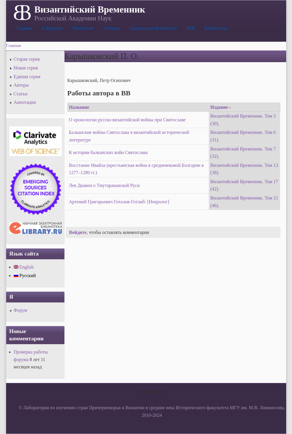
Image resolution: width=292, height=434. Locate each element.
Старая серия (27, 59)
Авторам (111, 28)
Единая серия (27, 76)
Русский (25, 275)
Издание (221, 107)
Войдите (78, 232)
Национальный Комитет (153, 28)
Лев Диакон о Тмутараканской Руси (104, 185)
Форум (20, 310)
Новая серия (26, 67)
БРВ (190, 28)
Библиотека (215, 28)
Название (79, 107)
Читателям (82, 28)
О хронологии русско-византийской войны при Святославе (127, 119)
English (24, 267)
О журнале (52, 28)
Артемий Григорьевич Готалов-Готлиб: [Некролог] (119, 201)
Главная (24, 28)
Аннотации (25, 102)
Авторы (21, 85)
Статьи (20, 93)
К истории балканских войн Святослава (108, 152)
